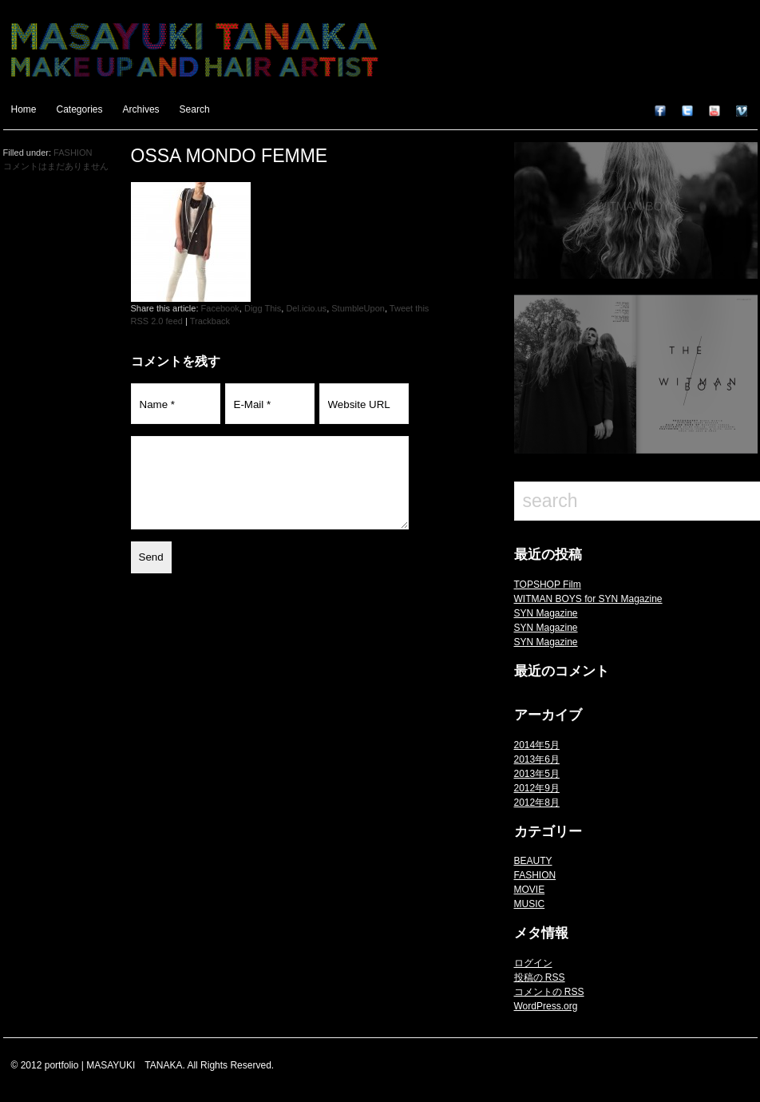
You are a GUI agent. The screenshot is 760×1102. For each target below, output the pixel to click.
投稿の (539, 977)
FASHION (535, 875)
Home (24, 109)
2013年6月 (537, 759)
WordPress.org (546, 1006)
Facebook (220, 308)
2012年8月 (537, 802)
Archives (141, 109)
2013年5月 (537, 773)
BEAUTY (533, 860)
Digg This (262, 308)
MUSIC (529, 904)
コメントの (549, 991)
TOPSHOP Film (547, 584)
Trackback (210, 321)
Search (195, 109)
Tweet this (409, 308)
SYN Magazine (546, 613)
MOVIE (529, 889)
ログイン (533, 963)
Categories (80, 109)
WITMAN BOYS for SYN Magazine (588, 599)
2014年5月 (537, 745)
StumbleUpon (358, 308)
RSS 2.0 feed (157, 321)
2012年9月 (537, 788)
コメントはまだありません (56, 166)
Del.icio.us (306, 308)
